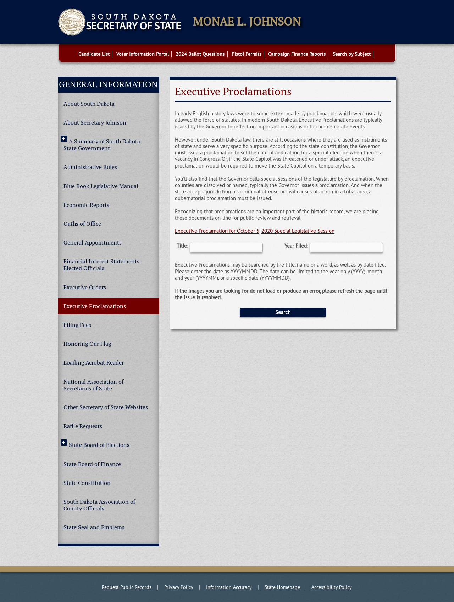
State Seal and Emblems (93, 527)
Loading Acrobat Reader (93, 362)
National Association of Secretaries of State (93, 385)
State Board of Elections (99, 445)
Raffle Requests (82, 426)
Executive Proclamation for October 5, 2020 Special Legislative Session (254, 231)
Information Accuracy (229, 587)
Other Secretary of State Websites (105, 407)
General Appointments (92, 242)
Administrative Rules (90, 167)
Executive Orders (84, 287)
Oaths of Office (82, 224)
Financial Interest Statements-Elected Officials (102, 265)
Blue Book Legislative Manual (100, 186)
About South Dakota (89, 104)
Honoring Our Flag (87, 343)
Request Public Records (126, 587)
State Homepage (282, 587)
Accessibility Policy (331, 587)
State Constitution (87, 483)
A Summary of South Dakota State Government (101, 145)
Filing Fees (77, 325)
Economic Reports (86, 205)
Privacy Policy (178, 587)
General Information (108, 84)
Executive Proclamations (94, 306)
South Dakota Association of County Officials (99, 505)
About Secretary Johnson (94, 122)
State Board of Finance (92, 464)
